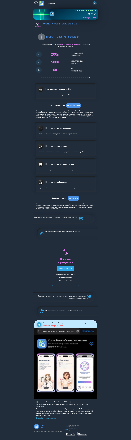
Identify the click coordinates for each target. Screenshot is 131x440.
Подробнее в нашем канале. (46, 418)
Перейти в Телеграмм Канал (53, 326)
